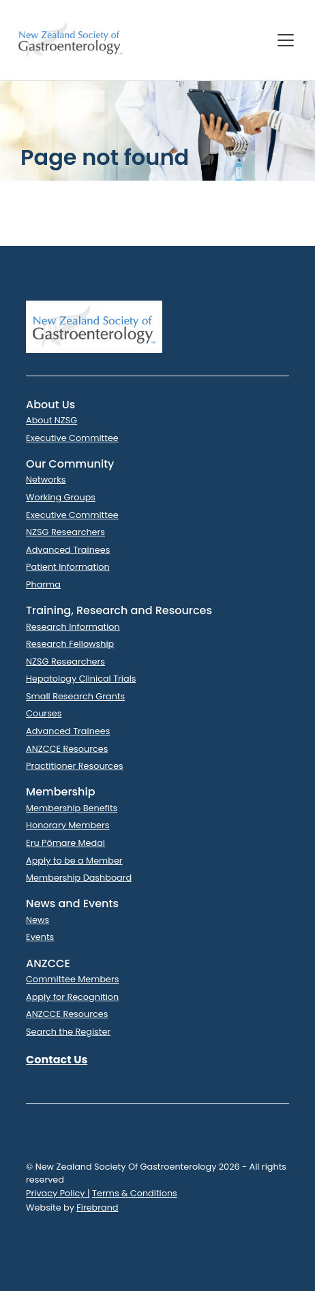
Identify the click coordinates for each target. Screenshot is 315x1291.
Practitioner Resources (74, 766)
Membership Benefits (71, 808)
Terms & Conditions (134, 1193)
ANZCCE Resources (67, 749)
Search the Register (68, 1031)
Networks (45, 479)
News (37, 920)
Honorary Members (67, 825)
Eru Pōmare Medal (65, 843)
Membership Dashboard (79, 877)
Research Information (73, 627)
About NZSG (51, 420)
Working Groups (60, 497)
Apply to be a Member (74, 860)
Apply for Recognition (72, 997)
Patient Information (68, 567)
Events (40, 937)
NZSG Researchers (65, 532)
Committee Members (72, 979)
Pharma (43, 584)
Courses (43, 713)
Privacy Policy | (58, 1193)
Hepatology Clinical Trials (81, 678)
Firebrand (97, 1207)
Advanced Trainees (68, 550)
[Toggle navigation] (285, 40)
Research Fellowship (70, 644)
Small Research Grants (75, 696)
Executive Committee (72, 438)
